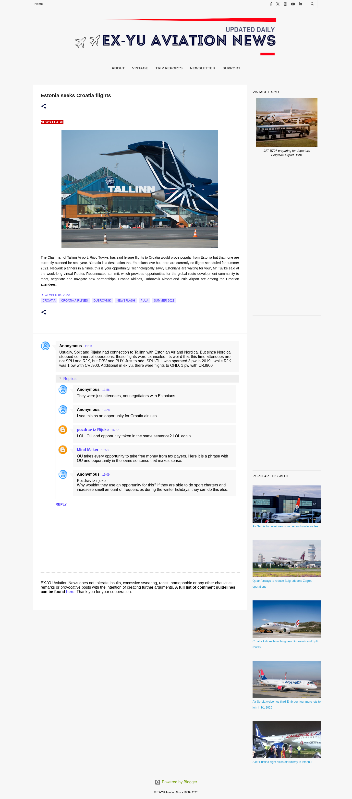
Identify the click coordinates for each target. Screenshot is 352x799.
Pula (144, 300)
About (118, 68)
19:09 (105, 474)
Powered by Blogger (176, 782)
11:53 (88, 346)
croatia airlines (74, 300)
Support (232, 68)
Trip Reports (169, 68)
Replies (69, 379)
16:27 (115, 430)
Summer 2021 (164, 300)
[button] (44, 106)
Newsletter (202, 68)
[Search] (312, 4)
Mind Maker (87, 450)
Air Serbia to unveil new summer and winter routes (285, 526)
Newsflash (126, 300)
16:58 (105, 450)
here (70, 592)
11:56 (105, 390)
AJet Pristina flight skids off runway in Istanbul (282, 762)
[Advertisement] (287, 238)
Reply (61, 504)
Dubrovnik (102, 300)
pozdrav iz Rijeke (93, 430)
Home (39, 4)
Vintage (140, 68)
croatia (49, 300)
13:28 (105, 410)
